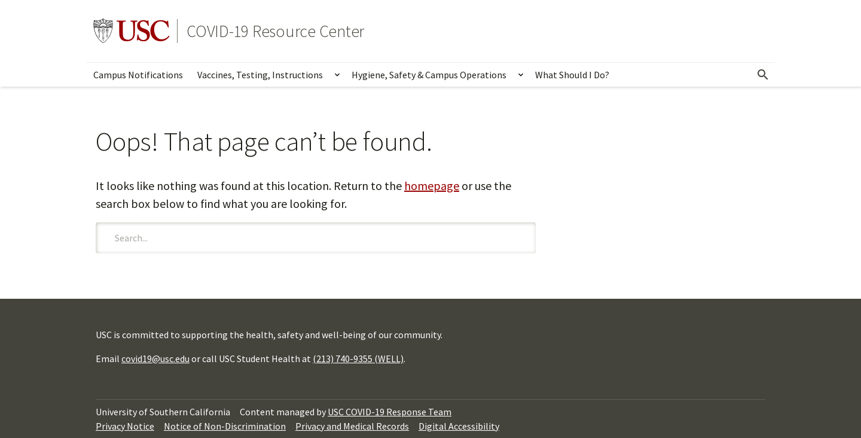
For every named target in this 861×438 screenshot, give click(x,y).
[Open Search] (763, 75)
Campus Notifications (138, 75)
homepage (431, 185)
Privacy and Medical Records (352, 426)
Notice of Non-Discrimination (225, 426)
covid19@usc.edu (155, 359)
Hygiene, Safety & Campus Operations (429, 75)
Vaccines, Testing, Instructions (260, 75)
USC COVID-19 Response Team (389, 412)
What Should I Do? (572, 75)
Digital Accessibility (459, 426)
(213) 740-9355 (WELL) (358, 359)
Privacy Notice (125, 426)
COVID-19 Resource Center (275, 31)
